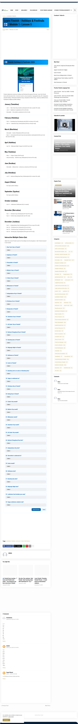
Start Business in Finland (60, 82)
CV (70, 251)
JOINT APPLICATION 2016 (62, 285)
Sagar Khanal (9, 672)
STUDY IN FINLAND (60, 342)
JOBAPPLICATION (60, 283)
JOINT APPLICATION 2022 (62, 288)
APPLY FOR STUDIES (60, 249)
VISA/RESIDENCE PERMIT (62, 359)
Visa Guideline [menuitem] (33, 10)
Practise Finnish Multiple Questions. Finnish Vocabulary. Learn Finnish (63, 105)
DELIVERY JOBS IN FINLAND (62, 254)
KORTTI (58, 291)
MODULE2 (67, 303)
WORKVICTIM (68, 368)
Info (70, 277)
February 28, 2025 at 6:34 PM (12, 647)
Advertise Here (39, 715)
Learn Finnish (57, 72)
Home (2, 4)
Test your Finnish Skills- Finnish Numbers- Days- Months (62, 100)
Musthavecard (59, 308)
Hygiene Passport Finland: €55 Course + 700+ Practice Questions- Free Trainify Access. (64, 145)
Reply (4, 641)
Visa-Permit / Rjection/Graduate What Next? (64, 66)
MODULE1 (18, 541)
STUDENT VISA (59, 337)
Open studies (59, 314)
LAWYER (66, 291)
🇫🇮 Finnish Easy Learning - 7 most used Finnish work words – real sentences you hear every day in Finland (10, 581)
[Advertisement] (26, 44)
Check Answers (36, 509)
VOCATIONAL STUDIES (61, 362)
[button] (71, 10)
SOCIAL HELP (59, 331)
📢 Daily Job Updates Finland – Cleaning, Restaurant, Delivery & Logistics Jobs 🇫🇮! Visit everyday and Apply (68, 204)
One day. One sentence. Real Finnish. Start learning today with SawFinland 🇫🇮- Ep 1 (26, 580)
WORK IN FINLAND (60, 365)
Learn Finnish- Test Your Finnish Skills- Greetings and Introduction (64, 96)
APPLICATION (69, 243)
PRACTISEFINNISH (25, 541)
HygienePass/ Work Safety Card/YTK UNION (63, 78)
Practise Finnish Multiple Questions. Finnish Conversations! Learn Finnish (63, 109)
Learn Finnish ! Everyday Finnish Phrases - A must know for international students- (41, 581)
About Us (7, 4)
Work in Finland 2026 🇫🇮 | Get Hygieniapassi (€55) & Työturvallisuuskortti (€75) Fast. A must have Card (69, 229)
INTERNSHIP (59, 280)
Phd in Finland (59, 317)
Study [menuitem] (16, 10)
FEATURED (58, 260)
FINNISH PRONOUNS (61, 271)
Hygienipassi (67, 274)
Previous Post (5, 705)
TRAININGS (58, 356)
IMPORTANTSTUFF (60, 277)
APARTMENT (59, 243)
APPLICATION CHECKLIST (62, 246)
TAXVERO (58, 351)
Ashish (8, 646)
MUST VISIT (68, 305)
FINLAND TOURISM (60, 263)
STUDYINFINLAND (60, 348)
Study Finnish (59, 339)
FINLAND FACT (69, 260)
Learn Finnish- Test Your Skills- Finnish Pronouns (64, 92)
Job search (69, 280)
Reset (44, 509)
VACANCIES (68, 356)
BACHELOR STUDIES (60, 251)
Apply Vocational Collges (60, 70)
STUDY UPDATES (60, 345)
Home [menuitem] (11, 10)
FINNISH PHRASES (60, 268)
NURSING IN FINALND (61, 311)
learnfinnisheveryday (61, 294)
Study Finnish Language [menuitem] (46, 10)
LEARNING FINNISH (11, 16)
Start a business (60, 334)
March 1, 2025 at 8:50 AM (11, 674)
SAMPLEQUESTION (60, 325)
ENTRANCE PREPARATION (62, 257)
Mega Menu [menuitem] (24, 10)
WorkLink (58, 368)
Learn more (11, 716)
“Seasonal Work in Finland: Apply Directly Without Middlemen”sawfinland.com (63, 191)
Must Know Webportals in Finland (63, 75)
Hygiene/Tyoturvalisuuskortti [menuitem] (62, 10)
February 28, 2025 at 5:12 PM (12, 619)
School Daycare (60, 328)
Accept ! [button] (6, 720)
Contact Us (13, 4)
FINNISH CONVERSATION (62, 266)
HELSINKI (58, 274)
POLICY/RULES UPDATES (61, 320)
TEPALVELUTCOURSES (61, 354)
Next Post (47, 705)
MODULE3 (58, 305)
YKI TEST (58, 371)
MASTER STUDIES (60, 300)
